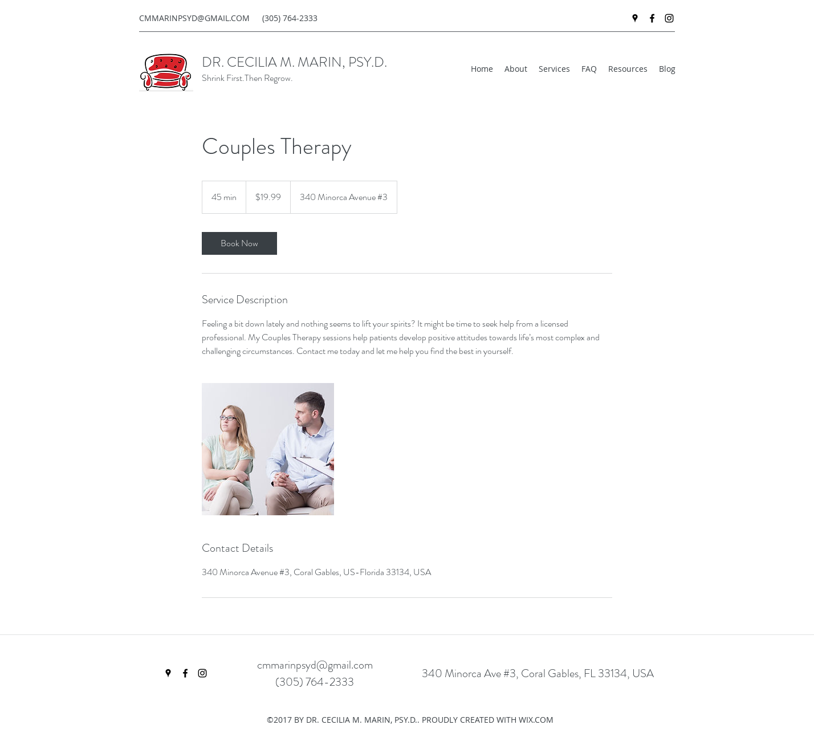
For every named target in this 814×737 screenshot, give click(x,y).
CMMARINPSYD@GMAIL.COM (194, 18)
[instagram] (669, 18)
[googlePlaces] (635, 18)
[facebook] (652, 18)
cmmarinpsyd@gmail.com (315, 665)
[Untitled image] (268, 449)
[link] (239, 243)
